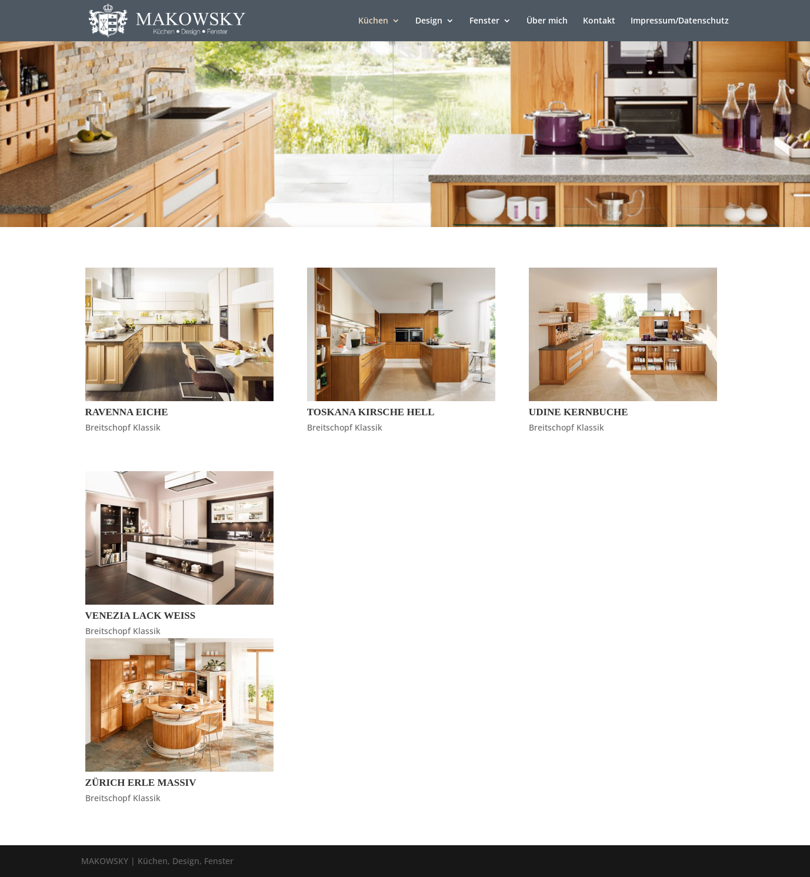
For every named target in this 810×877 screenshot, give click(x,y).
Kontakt (599, 21)
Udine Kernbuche (578, 412)
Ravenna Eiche (126, 412)
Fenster (484, 21)
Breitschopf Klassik (123, 427)
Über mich (547, 21)
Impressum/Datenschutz (680, 21)
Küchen (373, 21)
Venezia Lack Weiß (140, 615)
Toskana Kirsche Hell (371, 412)
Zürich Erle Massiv (140, 782)
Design (428, 21)
